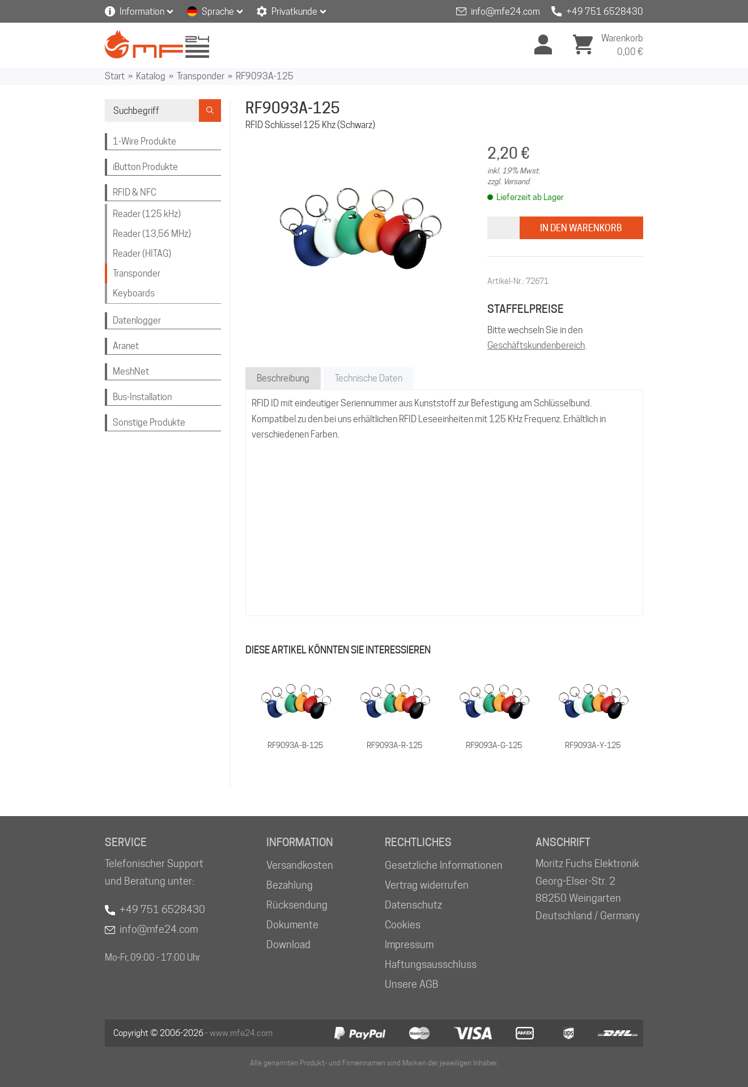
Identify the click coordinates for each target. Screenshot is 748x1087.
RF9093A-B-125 (295, 745)
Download (288, 944)
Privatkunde (294, 11)
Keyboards (134, 293)
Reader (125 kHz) (147, 214)
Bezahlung (289, 885)
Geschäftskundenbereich (536, 345)
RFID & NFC (134, 192)
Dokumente (292, 925)
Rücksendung (297, 905)
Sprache (218, 11)
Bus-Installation (142, 397)
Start (115, 76)
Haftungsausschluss (431, 964)
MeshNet (131, 371)
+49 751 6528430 (604, 11)
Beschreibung (283, 378)
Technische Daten (368, 378)
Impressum (409, 944)
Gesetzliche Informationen (444, 865)
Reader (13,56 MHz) (152, 233)
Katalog (150, 76)
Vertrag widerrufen (427, 885)
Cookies (402, 925)
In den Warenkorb (581, 228)
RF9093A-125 (265, 76)
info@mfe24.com (505, 11)
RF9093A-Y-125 (592, 745)
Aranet (126, 346)
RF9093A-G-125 (494, 745)
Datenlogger (137, 320)
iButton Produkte (145, 167)
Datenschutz (413, 905)
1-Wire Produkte (144, 141)
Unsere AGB (412, 984)
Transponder (200, 76)
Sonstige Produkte (149, 422)
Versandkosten (299, 865)
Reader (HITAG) (142, 253)
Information (142, 11)
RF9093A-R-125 (394, 745)
